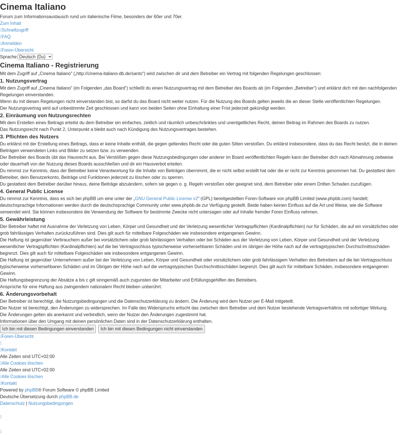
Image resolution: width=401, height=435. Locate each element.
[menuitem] (5, 36)
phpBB (31, 390)
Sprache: (9, 56)
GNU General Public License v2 (166, 198)
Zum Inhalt (10, 23)
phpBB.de (69, 396)
